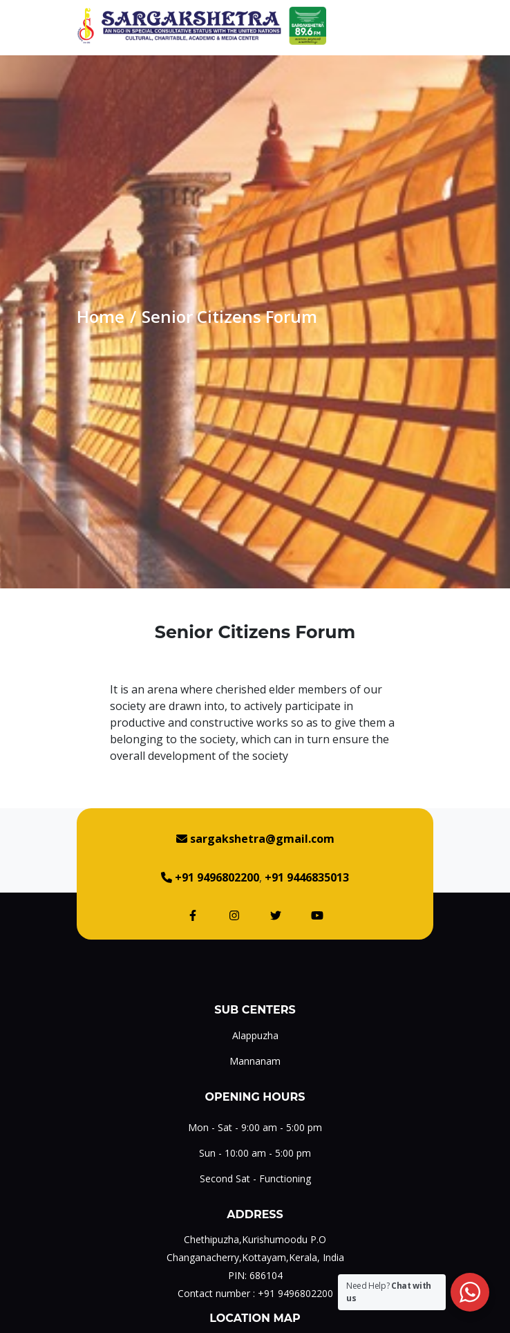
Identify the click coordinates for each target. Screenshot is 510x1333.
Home (100, 316)
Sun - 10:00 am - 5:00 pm (255, 1152)
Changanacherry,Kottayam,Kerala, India (255, 1257)
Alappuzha (255, 1035)
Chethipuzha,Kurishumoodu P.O (255, 1239)
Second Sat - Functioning (255, 1178)
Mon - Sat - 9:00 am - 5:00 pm (255, 1127)
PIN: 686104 (255, 1275)
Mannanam (255, 1061)
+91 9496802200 (295, 1293)
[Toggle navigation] (423, 25)
